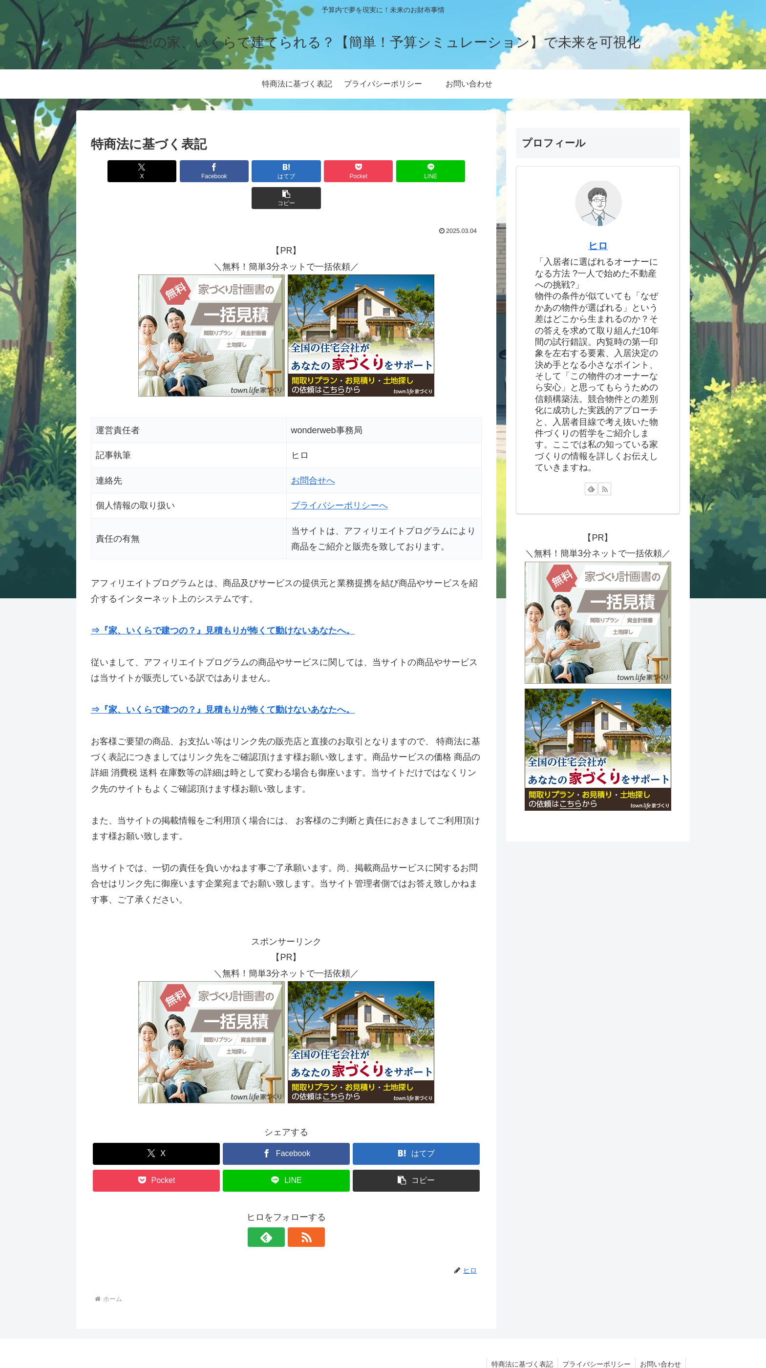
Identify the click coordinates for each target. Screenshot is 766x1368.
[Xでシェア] (122, 171)
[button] (450, 171)
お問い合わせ (660, 1337)
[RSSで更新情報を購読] (297, 1210)
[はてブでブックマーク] (253, 171)
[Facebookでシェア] (187, 171)
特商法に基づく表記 (520, 1337)
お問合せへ (313, 454)
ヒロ (598, 245)
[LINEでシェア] (385, 171)
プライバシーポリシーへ (339, 479)
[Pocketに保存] (319, 171)
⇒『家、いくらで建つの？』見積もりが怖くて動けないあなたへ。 (223, 604)
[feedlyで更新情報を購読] (275, 1210)
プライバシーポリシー (595, 1337)
